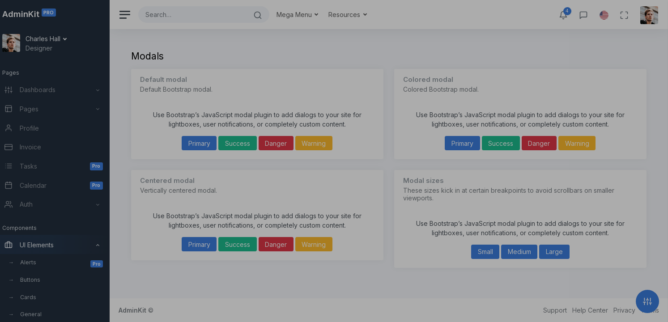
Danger (283, 143)
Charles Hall (52, 38)
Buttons (39, 279)
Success (244, 143)
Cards (37, 297)
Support (555, 310)
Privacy (624, 310)
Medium (521, 251)
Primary (206, 143)
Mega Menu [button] (303, 14)
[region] (59, 161)
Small (487, 251)
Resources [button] (354, 14)
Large (556, 251)
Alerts (70, 263)
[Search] (201, 14)
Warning (320, 143)
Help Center (590, 310)
